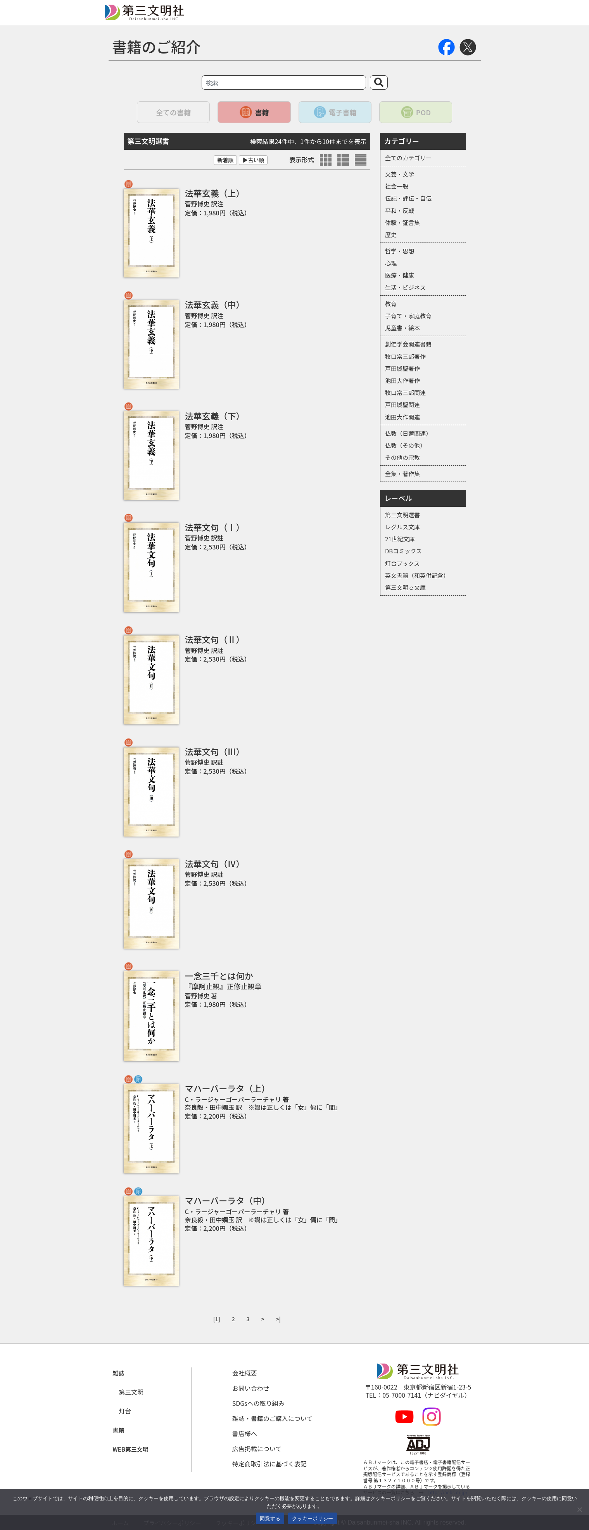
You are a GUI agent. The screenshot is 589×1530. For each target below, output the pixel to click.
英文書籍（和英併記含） (417, 575)
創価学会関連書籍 (408, 344)
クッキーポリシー (312, 1518)
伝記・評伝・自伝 (408, 198)
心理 (391, 263)
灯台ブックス (402, 563)
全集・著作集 (402, 474)
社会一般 (396, 186)
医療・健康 (399, 275)
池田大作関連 (402, 417)
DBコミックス (403, 551)
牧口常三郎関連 (405, 392)
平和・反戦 (399, 210)
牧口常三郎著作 (405, 356)
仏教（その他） (405, 445)
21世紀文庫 (400, 539)
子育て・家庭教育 (408, 316)
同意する (270, 1518)
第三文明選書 (402, 515)
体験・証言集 (402, 222)
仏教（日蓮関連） (408, 433)
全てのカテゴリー (408, 158)
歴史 (391, 234)
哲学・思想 (399, 251)
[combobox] (284, 82)
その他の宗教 (402, 457)
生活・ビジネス (405, 287)
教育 (391, 304)
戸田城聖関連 (402, 404)
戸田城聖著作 (402, 368)
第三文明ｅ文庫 (405, 587)
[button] (117, 1373)
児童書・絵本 (402, 328)
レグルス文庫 (402, 527)
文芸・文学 (399, 174)
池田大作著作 (402, 380)
